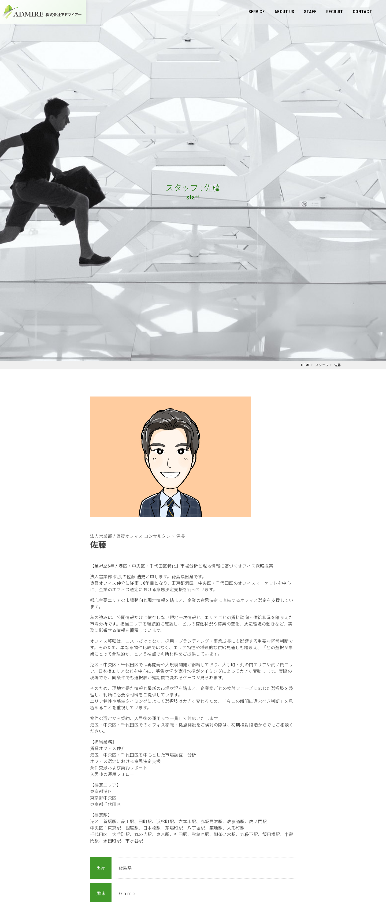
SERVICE (256, 11)
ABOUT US (284, 11)
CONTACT (362, 11)
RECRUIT (334, 11)
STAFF (310, 11)
